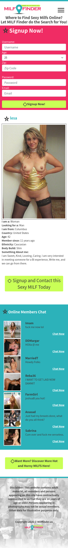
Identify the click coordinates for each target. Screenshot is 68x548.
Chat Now (58, 333)
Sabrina (30, 430)
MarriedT (31, 358)
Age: (4, 52)
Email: (5, 88)
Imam (29, 323)
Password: (8, 77)
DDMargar (32, 340)
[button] (61, 8)
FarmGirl (31, 394)
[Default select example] (34, 57)
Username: (8, 42)
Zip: (4, 62)
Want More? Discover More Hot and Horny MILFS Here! (34, 463)
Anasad (30, 412)
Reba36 (30, 375)
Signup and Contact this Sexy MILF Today (34, 283)
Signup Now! (34, 104)
